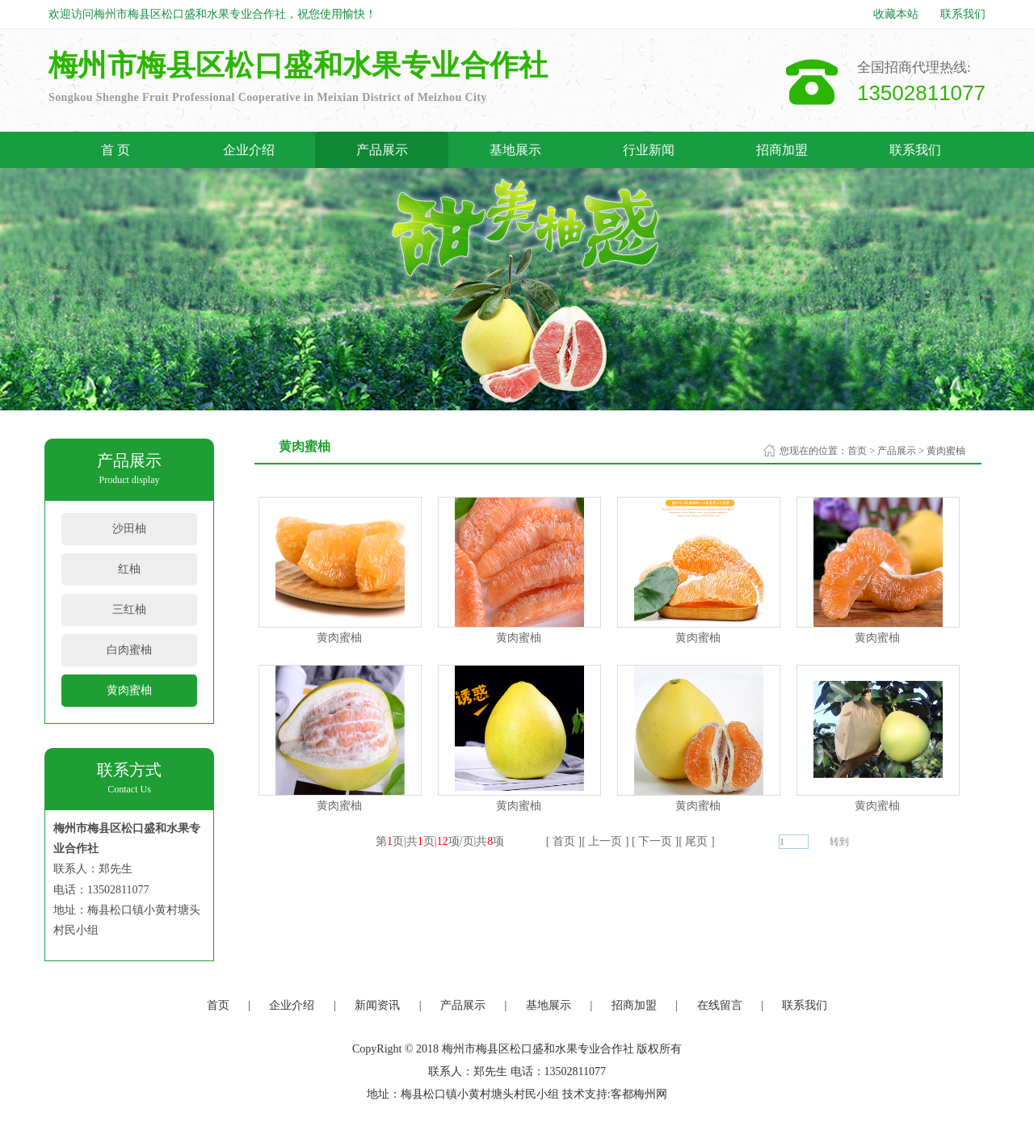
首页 (857, 450)
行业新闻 (649, 150)
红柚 (129, 569)
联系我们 (963, 14)
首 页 (115, 150)
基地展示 (515, 150)
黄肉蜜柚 (129, 690)
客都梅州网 (639, 1094)
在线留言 (719, 1005)
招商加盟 (782, 150)
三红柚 (129, 609)
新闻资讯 (377, 1005)
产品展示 (382, 150)
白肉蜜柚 (129, 650)
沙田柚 (129, 529)
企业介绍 (249, 150)
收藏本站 (895, 14)
